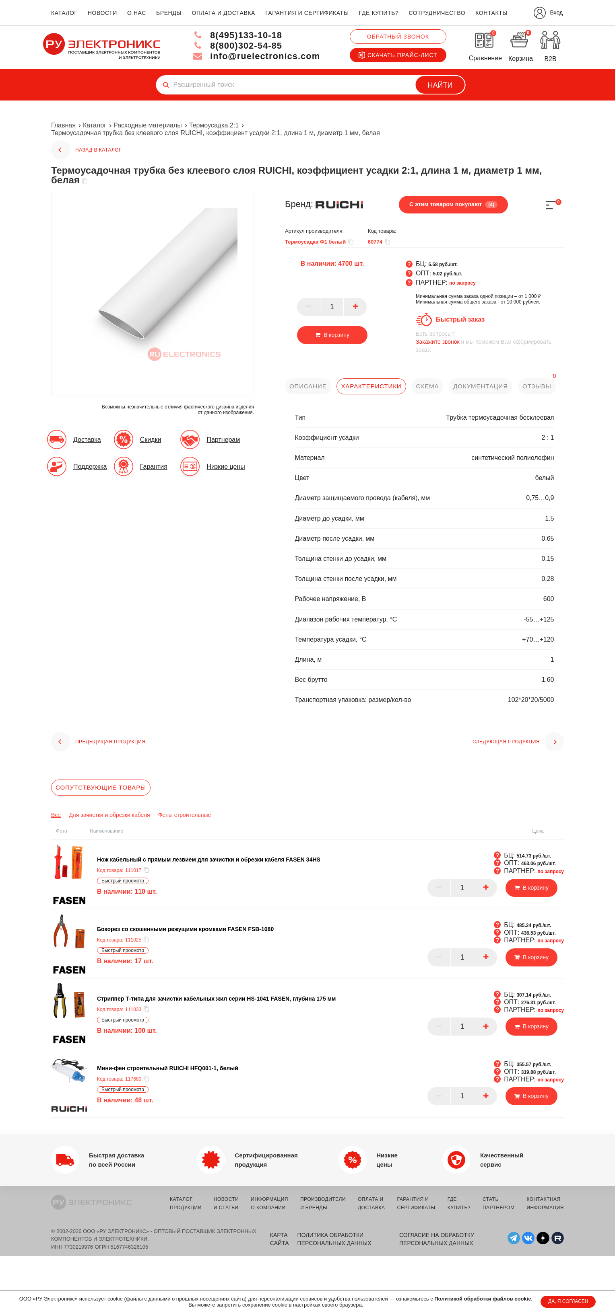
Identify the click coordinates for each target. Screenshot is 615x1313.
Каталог (94, 125)
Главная (63, 125)
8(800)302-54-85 (237, 46)
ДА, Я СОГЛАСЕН (568, 1301)
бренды (169, 13)
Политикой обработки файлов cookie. (483, 1299)
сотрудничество (437, 13)
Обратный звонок (398, 36)
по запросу (462, 283)
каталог (64, 13)
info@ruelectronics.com (256, 56)
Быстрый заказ (460, 319)
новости (102, 13)
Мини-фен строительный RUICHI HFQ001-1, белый (167, 1068)
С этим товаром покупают (453, 204)
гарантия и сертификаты (307, 13)
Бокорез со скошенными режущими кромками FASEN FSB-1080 (185, 929)
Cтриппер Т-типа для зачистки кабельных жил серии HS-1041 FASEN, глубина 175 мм (216, 998)
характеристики (371, 386)
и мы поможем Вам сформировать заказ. (490, 341)
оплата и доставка (223, 13)
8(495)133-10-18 (237, 35)
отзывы (536, 386)
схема (427, 386)
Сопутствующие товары (101, 787)
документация (480, 386)
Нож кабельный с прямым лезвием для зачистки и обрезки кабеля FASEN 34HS (208, 859)
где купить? (378, 13)
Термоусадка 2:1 (214, 125)
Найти (440, 85)
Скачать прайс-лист (398, 55)
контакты (491, 13)
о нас (136, 13)
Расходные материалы (148, 125)
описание (308, 386)
